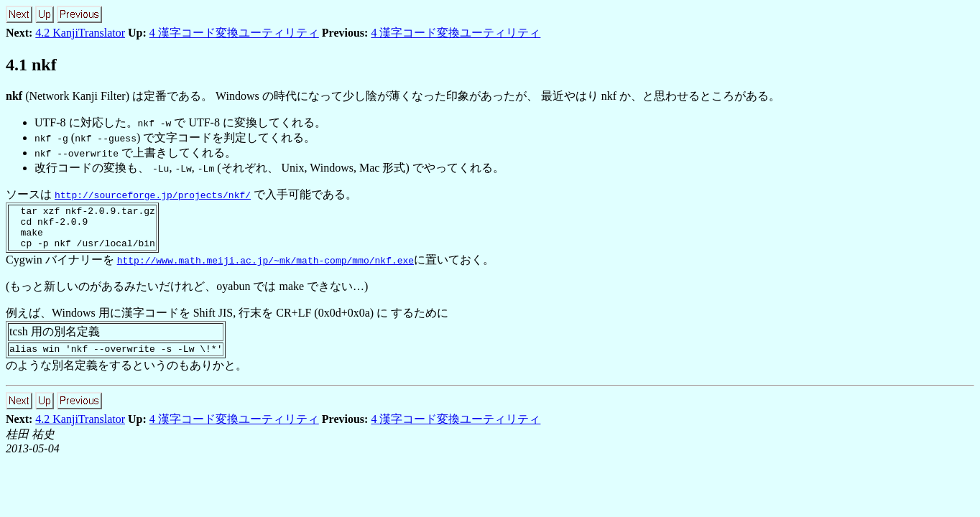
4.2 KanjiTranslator (80, 33)
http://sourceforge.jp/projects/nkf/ (153, 194)
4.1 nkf (31, 64)
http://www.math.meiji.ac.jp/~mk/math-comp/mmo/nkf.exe (265, 268)
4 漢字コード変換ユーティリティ (234, 33)
